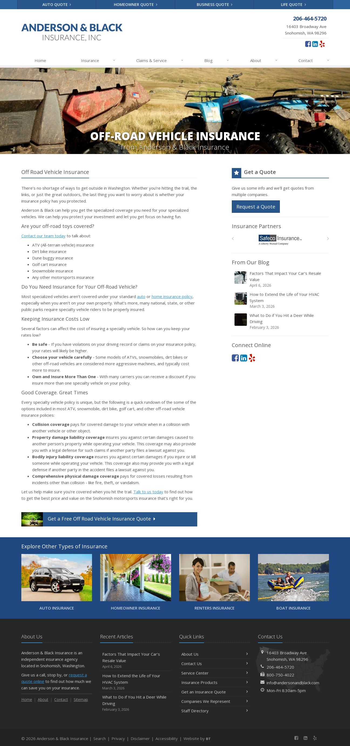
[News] (324, 738)
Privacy (118, 738)
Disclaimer (140, 738)
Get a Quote (89, 519)
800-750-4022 (280, 674)
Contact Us (214, 663)
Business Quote (215, 4)
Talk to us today (148, 491)
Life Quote (293, 4)
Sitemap (81, 699)
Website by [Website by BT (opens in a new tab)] (197, 738)
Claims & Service (160, 60)
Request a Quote (255, 206)
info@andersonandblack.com (293, 682)
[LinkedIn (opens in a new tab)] (315, 43)
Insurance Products (214, 682)
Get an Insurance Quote (214, 691)
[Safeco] (280, 239)
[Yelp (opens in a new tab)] (322, 43)
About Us (214, 654)
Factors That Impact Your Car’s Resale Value (281, 279)
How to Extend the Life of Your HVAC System (281, 300)
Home (40, 60)
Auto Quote (56, 4)
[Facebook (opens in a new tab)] (308, 43)
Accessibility (166, 738)
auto (141, 296)
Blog (216, 60)
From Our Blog (250, 262)
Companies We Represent (214, 701)
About (264, 60)
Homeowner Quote (135, 4)
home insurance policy (172, 296)
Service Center (214, 673)
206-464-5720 (280, 667)
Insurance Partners (256, 226)
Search (99, 738)
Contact (313, 60)
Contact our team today (43, 235)
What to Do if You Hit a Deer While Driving (281, 321)
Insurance (98, 60)
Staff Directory (214, 710)
